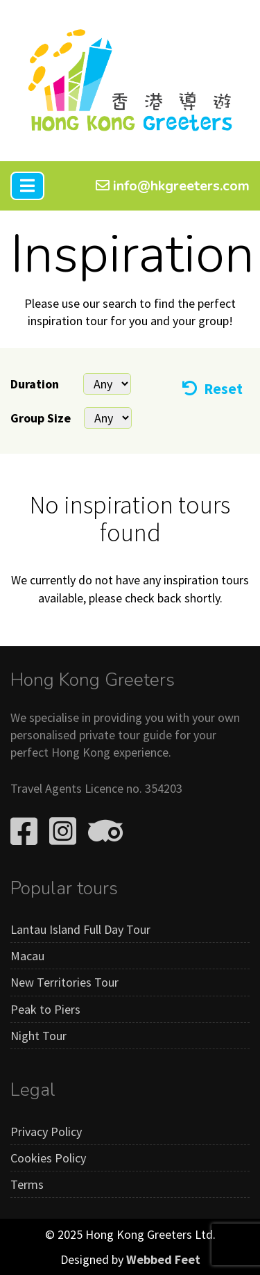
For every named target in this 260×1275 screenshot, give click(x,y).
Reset (212, 388)
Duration (34, 384)
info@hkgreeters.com (173, 186)
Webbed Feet (163, 1259)
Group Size (40, 418)
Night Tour (38, 1036)
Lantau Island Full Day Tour (80, 929)
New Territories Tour (64, 982)
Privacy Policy (46, 1132)
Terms (27, 1184)
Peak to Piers (45, 1009)
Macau (27, 956)
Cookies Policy (48, 1158)
